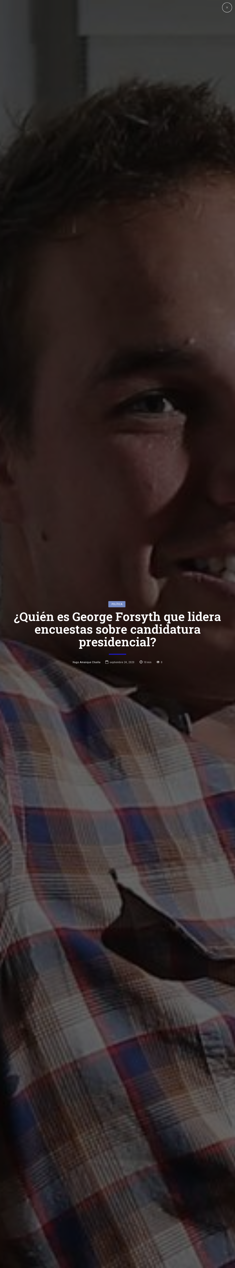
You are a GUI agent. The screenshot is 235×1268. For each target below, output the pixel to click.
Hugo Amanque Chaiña (86, 591)
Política (117, 533)
